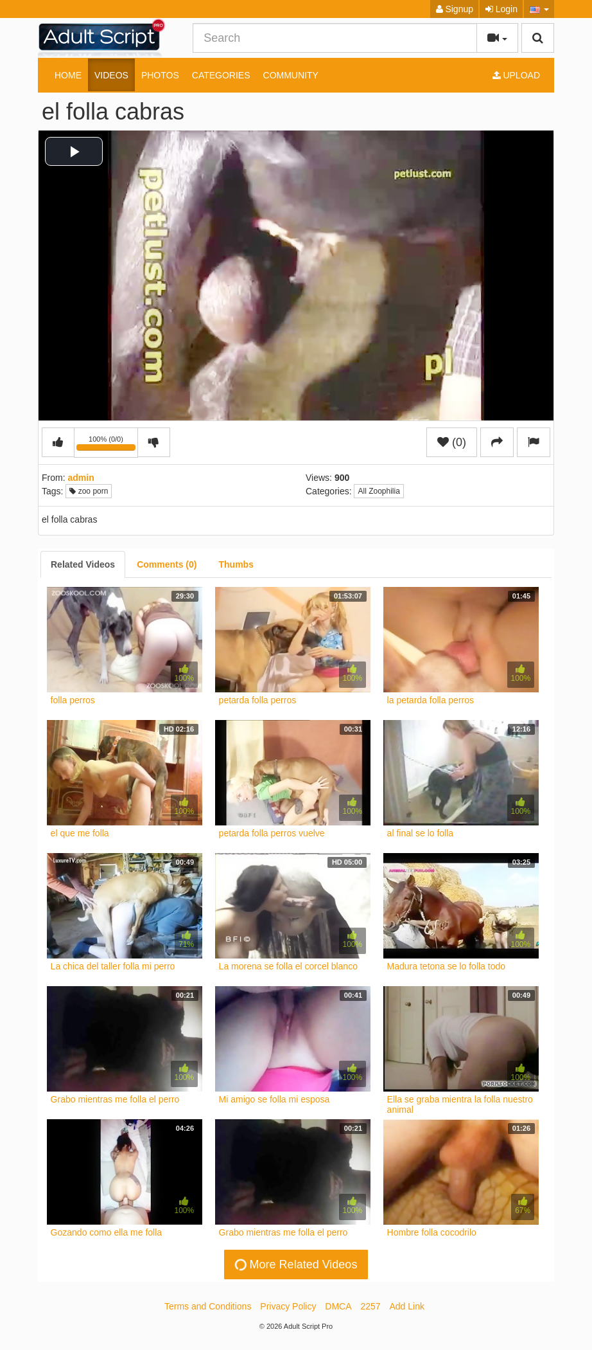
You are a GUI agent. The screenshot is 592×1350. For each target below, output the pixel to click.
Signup (454, 9)
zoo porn (88, 491)
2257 (370, 1306)
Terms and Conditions (207, 1306)
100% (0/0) (107, 445)
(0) (451, 442)
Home (68, 75)
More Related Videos (294, 1264)
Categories (221, 75)
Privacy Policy (288, 1306)
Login (501, 9)
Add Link (407, 1306)
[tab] (82, 564)
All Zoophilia (378, 491)
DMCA (338, 1306)
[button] (539, 9)
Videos (111, 75)
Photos (160, 75)
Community (290, 75)
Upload (516, 75)
